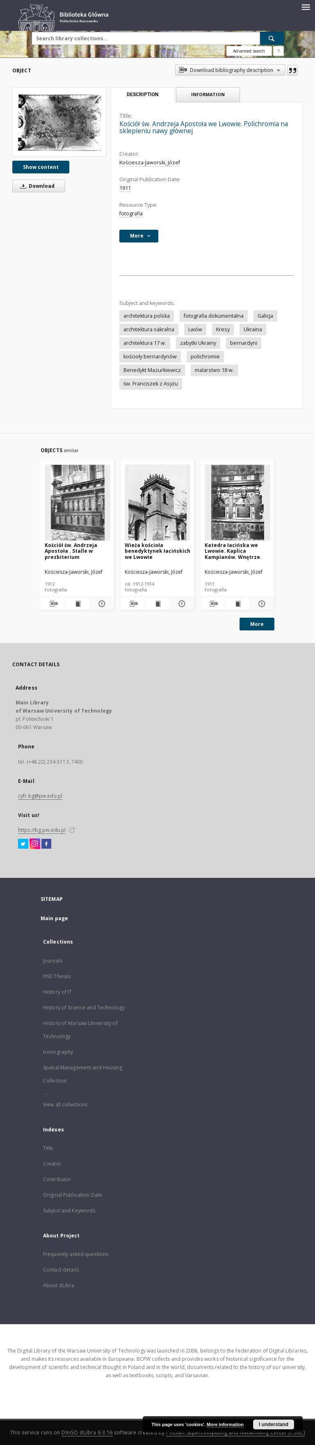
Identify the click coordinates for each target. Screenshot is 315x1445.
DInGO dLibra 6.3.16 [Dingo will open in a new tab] (87, 1432)
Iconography (58, 1051)
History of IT (57, 991)
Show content (41, 167)
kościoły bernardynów (150, 356)
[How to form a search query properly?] (278, 51)
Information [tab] (208, 94)
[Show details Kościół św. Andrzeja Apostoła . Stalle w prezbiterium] (101, 603)
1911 (125, 188)
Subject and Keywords (69, 1210)
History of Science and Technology (84, 1007)
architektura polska (146, 315)
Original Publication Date (72, 1194)
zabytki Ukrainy (198, 342)
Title (48, 1148)
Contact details (61, 1269)
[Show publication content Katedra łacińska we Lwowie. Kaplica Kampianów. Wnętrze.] (237, 603)
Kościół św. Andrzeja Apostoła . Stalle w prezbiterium (71, 551)
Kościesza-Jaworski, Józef (149, 162)
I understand (273, 1424)
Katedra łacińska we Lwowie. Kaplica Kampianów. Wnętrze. (233, 551)
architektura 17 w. (144, 342)
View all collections (65, 1104)
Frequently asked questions (75, 1254)
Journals (52, 960)
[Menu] (305, 6)
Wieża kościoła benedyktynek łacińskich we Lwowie (157, 551)
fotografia (131, 213)
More (257, 624)
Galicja (265, 315)
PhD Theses (57, 976)
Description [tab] (142, 94)
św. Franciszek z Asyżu (150, 383)
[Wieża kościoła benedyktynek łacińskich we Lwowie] (157, 503)
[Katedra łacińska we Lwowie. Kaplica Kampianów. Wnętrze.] (237, 503)
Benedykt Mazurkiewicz (152, 370)
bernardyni (243, 342)
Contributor (57, 1179)
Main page (54, 918)
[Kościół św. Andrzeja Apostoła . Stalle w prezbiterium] (77, 503)
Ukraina (253, 329)
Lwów (195, 329)
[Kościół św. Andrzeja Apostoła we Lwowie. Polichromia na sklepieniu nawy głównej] (59, 122)
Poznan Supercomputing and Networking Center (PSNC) (235, 1432)
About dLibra (58, 1285)
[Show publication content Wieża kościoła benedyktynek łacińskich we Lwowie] (157, 603)
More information (225, 1424)
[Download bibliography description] (53, 603)
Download (36, 186)
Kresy (223, 329)
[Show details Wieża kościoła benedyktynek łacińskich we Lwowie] (181, 603)
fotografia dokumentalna (214, 315)
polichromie (205, 356)
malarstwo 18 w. (214, 370)
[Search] (272, 38)
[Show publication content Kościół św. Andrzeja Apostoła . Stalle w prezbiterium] (77, 603)
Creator (52, 1163)
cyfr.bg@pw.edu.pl (40, 795)
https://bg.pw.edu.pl (42, 829)
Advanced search (249, 51)
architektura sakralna (148, 329)
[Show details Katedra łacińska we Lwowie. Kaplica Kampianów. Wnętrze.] (261, 603)
